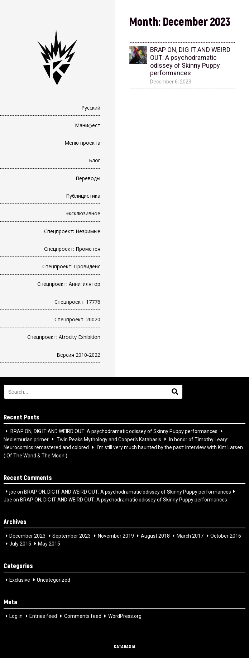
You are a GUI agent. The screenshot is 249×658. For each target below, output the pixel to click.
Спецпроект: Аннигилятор (68, 283)
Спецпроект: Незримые (72, 231)
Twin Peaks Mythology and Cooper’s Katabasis (109, 439)
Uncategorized (53, 580)
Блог (94, 160)
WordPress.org (125, 616)
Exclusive (19, 580)
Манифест (87, 125)
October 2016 (225, 536)
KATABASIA (124, 646)
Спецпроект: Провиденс (71, 266)
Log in (16, 616)
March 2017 (190, 536)
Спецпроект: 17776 (77, 301)
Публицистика (83, 195)
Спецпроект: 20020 (77, 319)
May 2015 (49, 544)
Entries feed (43, 616)
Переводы (88, 178)
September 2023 (71, 536)
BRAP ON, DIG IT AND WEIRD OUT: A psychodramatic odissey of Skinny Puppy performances (113, 431)
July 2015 (20, 544)
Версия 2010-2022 (78, 354)
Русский (90, 107)
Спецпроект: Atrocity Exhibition (63, 336)
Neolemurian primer (26, 439)
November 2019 (116, 536)
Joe (8, 500)
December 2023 (27, 536)
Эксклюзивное (83, 213)
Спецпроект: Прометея (72, 248)
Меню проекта (82, 142)
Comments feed (82, 616)
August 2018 (155, 536)
